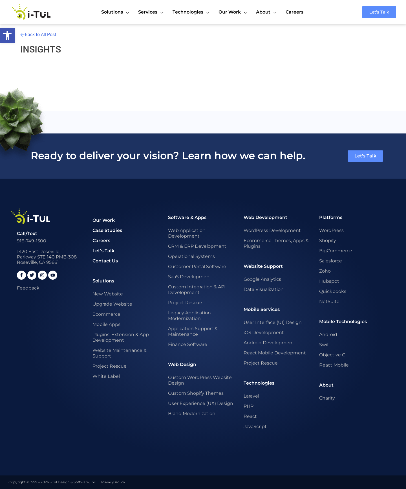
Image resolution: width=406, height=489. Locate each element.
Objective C (332, 355)
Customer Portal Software (197, 266)
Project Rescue (109, 366)
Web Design (182, 364)
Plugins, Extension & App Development (120, 337)
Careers (101, 240)
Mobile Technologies (343, 321)
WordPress (331, 230)
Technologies (259, 383)
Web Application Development (187, 233)
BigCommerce (335, 250)
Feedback (28, 288)
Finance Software (187, 344)
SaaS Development (189, 276)
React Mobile (334, 365)
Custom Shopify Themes (196, 393)
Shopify (327, 240)
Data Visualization (264, 289)
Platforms (330, 217)
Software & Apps (187, 217)
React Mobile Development (275, 353)
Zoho (325, 271)
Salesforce (330, 261)
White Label (106, 376)
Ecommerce (106, 314)
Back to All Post (38, 34)
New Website (107, 294)
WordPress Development (272, 230)
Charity (327, 398)
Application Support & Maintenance (193, 331)
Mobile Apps (106, 324)
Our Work (103, 220)
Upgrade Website (112, 304)
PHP (248, 406)
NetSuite (329, 301)
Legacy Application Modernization (189, 315)
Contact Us (105, 261)
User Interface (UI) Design (273, 322)
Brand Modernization (191, 413)
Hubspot (329, 281)
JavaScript (255, 426)
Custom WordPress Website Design (200, 380)
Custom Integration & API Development (197, 289)
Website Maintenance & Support (119, 353)
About (326, 385)
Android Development (269, 342)
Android (328, 334)
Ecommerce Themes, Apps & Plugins (276, 243)
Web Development (265, 217)
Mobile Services (262, 309)
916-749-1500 (31, 241)
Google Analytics (262, 279)
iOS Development (264, 332)
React (250, 416)
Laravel (251, 396)
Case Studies (107, 230)
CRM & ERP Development (197, 246)
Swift (324, 344)
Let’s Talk (103, 250)
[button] (7, 35)
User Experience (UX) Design (200, 403)
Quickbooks (332, 291)
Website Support (263, 266)
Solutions (103, 281)
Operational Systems (191, 256)
